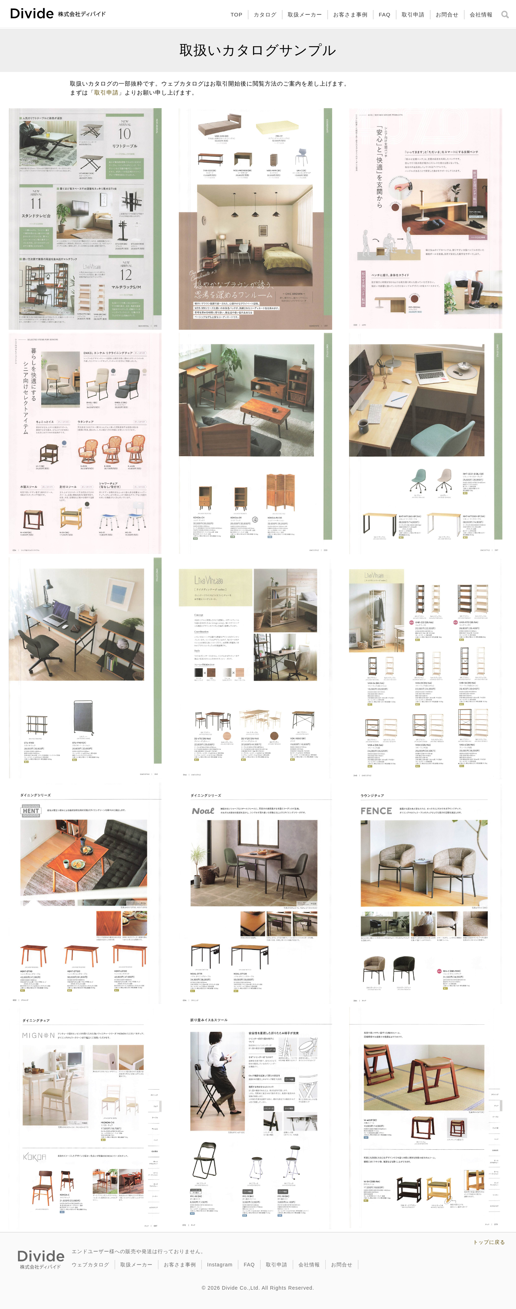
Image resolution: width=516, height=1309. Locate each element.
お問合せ (447, 14)
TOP (236, 14)
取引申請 (413, 14)
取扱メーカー (305, 14)
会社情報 (481, 14)
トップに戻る (489, 1242)
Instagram (220, 1264)
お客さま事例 (350, 14)
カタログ (265, 14)
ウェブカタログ (90, 1264)
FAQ (385, 14)
